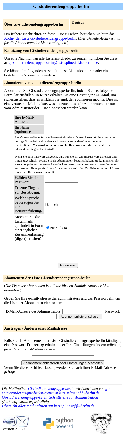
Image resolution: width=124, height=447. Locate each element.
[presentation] (81, 251)
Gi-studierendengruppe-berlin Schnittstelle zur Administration (50, 397)
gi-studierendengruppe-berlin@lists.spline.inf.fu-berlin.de (53, 62)
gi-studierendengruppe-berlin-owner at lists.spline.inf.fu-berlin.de (56, 391)
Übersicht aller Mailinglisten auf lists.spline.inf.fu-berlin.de (48, 406)
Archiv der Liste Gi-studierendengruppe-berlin (40, 38)
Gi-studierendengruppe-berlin (51, 389)
